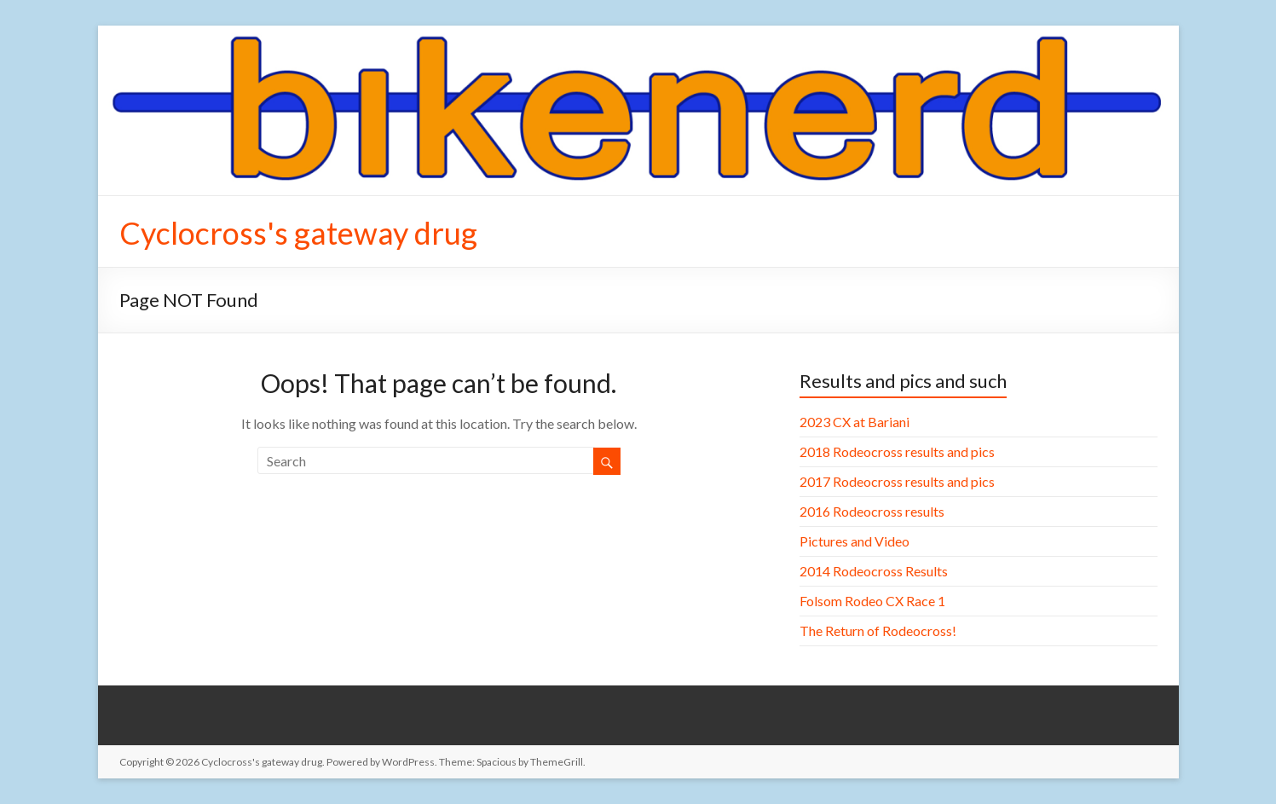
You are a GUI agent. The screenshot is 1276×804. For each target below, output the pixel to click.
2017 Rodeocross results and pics (897, 481)
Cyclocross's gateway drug (298, 233)
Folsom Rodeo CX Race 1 (872, 601)
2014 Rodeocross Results (874, 571)
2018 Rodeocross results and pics (897, 451)
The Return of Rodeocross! (878, 630)
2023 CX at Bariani (854, 422)
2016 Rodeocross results (872, 511)
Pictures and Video (854, 541)
